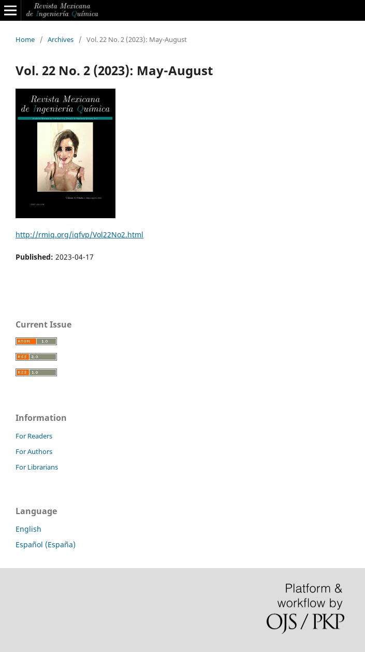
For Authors (34, 451)
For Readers (34, 436)
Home (25, 39)
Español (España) (46, 544)
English (28, 529)
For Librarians (37, 467)
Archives (61, 39)
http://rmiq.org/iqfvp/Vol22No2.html (79, 234)
